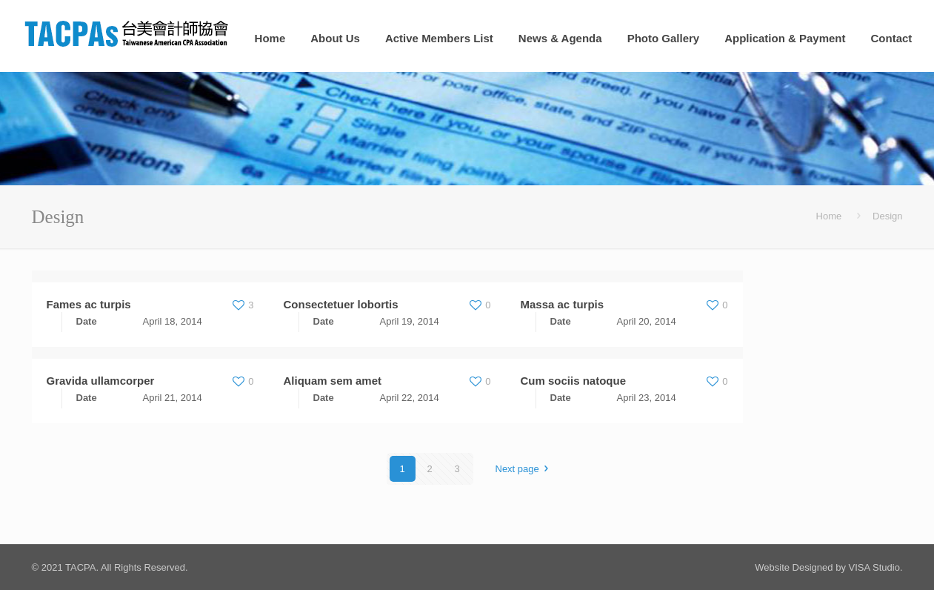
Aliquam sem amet (333, 380)
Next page (524, 468)
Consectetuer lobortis (341, 304)
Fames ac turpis (89, 304)
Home (829, 216)
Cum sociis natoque (574, 380)
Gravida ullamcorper (101, 380)
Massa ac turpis (562, 304)
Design (887, 216)
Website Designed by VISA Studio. (828, 567)
